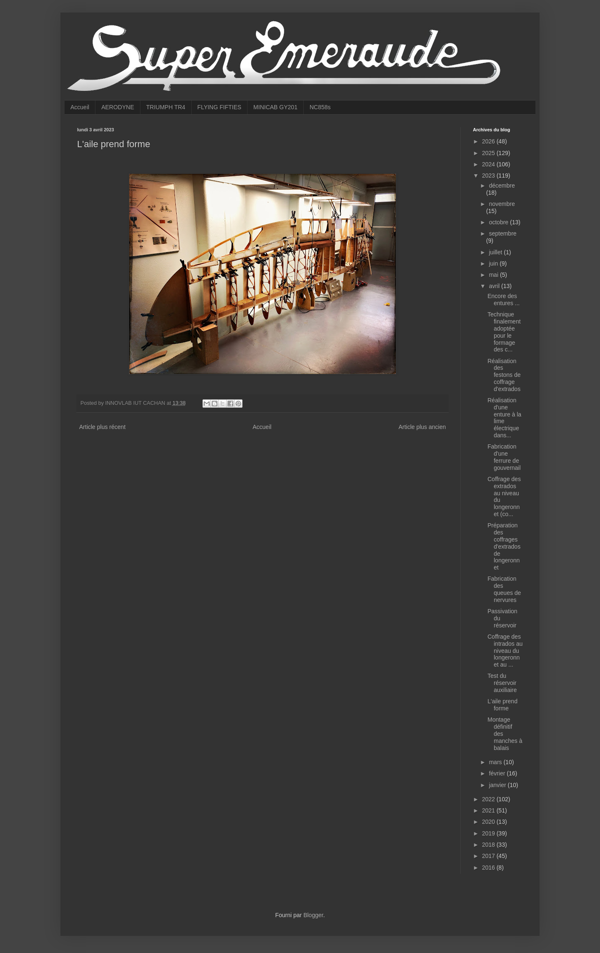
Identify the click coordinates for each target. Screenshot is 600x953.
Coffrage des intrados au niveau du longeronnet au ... (505, 650)
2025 (489, 153)
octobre (499, 222)
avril (495, 286)
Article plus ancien (422, 427)
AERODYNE (117, 107)
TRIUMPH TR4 (165, 107)
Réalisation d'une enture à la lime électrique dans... (504, 418)
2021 (489, 810)
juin (494, 263)
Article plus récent (102, 427)
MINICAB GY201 (275, 107)
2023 (489, 175)
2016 (489, 867)
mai (494, 274)
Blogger (313, 915)
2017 (489, 856)
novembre (502, 204)
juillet (496, 252)
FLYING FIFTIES (220, 107)
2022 (489, 799)
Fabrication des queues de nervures (504, 589)
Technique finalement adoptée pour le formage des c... (504, 332)
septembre (502, 233)
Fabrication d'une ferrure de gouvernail (504, 457)
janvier (498, 785)
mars (496, 762)
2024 (489, 164)
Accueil (79, 107)
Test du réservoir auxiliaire (502, 682)
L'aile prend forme (503, 705)
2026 (489, 141)
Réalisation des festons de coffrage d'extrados (504, 375)
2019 (489, 833)
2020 (489, 821)
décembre (502, 185)
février (498, 773)
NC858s (320, 107)
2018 (489, 844)
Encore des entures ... (504, 299)
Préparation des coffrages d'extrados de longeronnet (504, 546)
